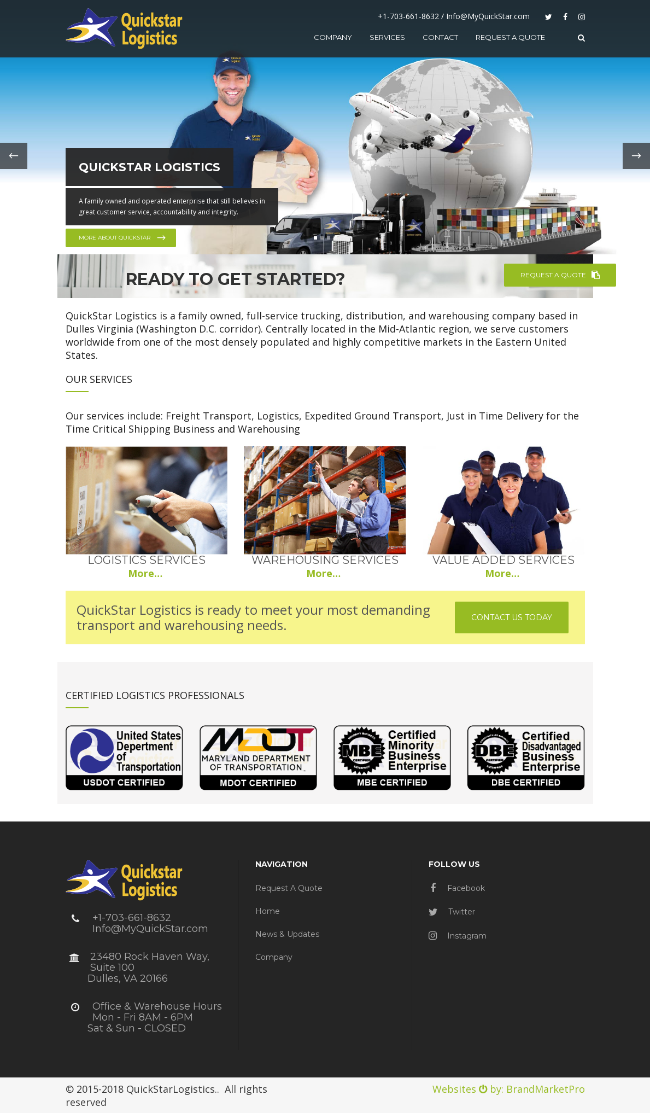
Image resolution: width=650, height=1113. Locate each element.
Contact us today (511, 617)
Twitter (452, 912)
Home (267, 911)
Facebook (457, 888)
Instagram (458, 936)
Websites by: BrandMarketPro (508, 1088)
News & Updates (287, 934)
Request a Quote (289, 888)
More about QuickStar (123, 238)
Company (273, 957)
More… (146, 573)
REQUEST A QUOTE (560, 275)
